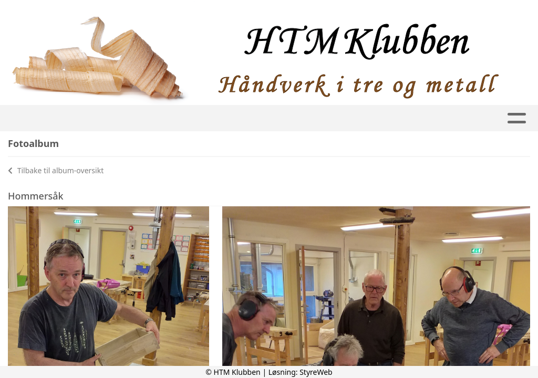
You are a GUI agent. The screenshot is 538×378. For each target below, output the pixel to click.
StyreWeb (316, 372)
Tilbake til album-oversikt (56, 170)
